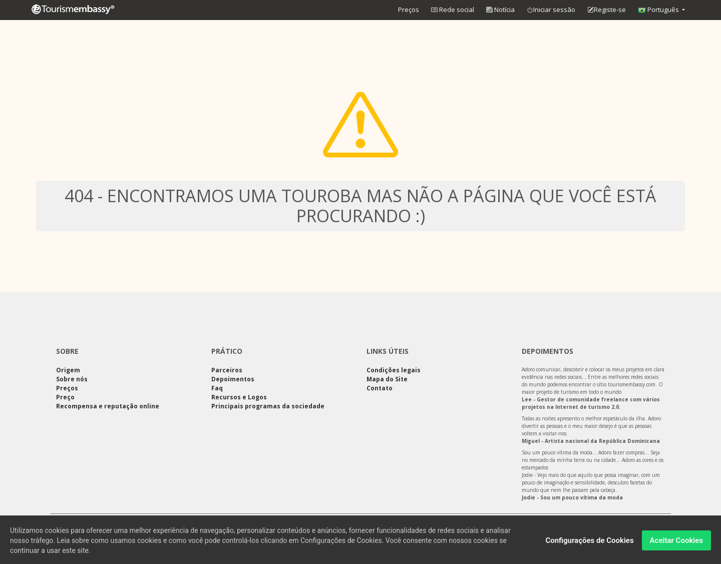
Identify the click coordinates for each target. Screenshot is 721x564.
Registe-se (606, 10)
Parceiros (226, 370)
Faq (217, 388)
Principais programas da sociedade (267, 406)
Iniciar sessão (551, 10)
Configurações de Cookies (589, 542)
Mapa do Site (387, 379)
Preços (408, 9)
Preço (65, 397)
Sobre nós (72, 379)
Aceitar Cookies (676, 542)
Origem (68, 370)
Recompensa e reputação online (107, 406)
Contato (380, 388)
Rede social (452, 9)
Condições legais (394, 370)
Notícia (500, 9)
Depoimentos (232, 379)
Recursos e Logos (239, 397)
